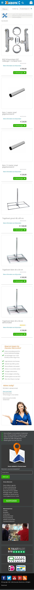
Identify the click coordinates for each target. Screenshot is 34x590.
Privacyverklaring (8, 517)
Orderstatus (6, 514)
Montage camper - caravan (10, 492)
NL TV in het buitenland (9, 489)
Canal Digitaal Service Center (11, 496)
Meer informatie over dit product (12, 65)
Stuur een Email (7, 391)
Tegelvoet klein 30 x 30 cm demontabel (12, 322)
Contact (5, 510)
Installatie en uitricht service (10, 494)
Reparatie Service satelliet (10, 491)
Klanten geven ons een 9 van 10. (13, 440)
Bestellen (5, 512)
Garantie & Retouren (9, 521)
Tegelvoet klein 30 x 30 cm (12, 270)
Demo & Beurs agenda (9, 485)
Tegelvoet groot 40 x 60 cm (13, 218)
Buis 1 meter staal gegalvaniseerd (9, 113)
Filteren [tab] (5, 9)
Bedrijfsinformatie (8, 516)
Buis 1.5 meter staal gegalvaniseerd (10, 166)
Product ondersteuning (9, 487)
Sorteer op (15, 9)
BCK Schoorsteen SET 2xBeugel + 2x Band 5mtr (12, 60)
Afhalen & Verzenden (9, 519)
